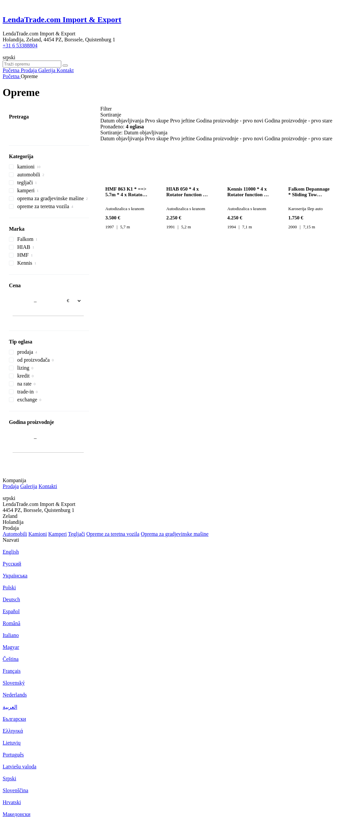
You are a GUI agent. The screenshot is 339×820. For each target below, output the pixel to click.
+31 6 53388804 (20, 45)
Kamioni (37, 534)
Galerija (28, 486)
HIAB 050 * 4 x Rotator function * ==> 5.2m (185, 192)
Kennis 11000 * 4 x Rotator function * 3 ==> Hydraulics (248, 192)
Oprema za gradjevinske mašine (175, 534)
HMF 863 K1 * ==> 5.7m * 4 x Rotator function (125, 192)
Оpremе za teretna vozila (112, 534)
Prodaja (11, 486)
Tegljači (76, 534)
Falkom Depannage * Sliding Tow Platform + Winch (309, 192)
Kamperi (57, 534)
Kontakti (47, 486)
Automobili (15, 534)
